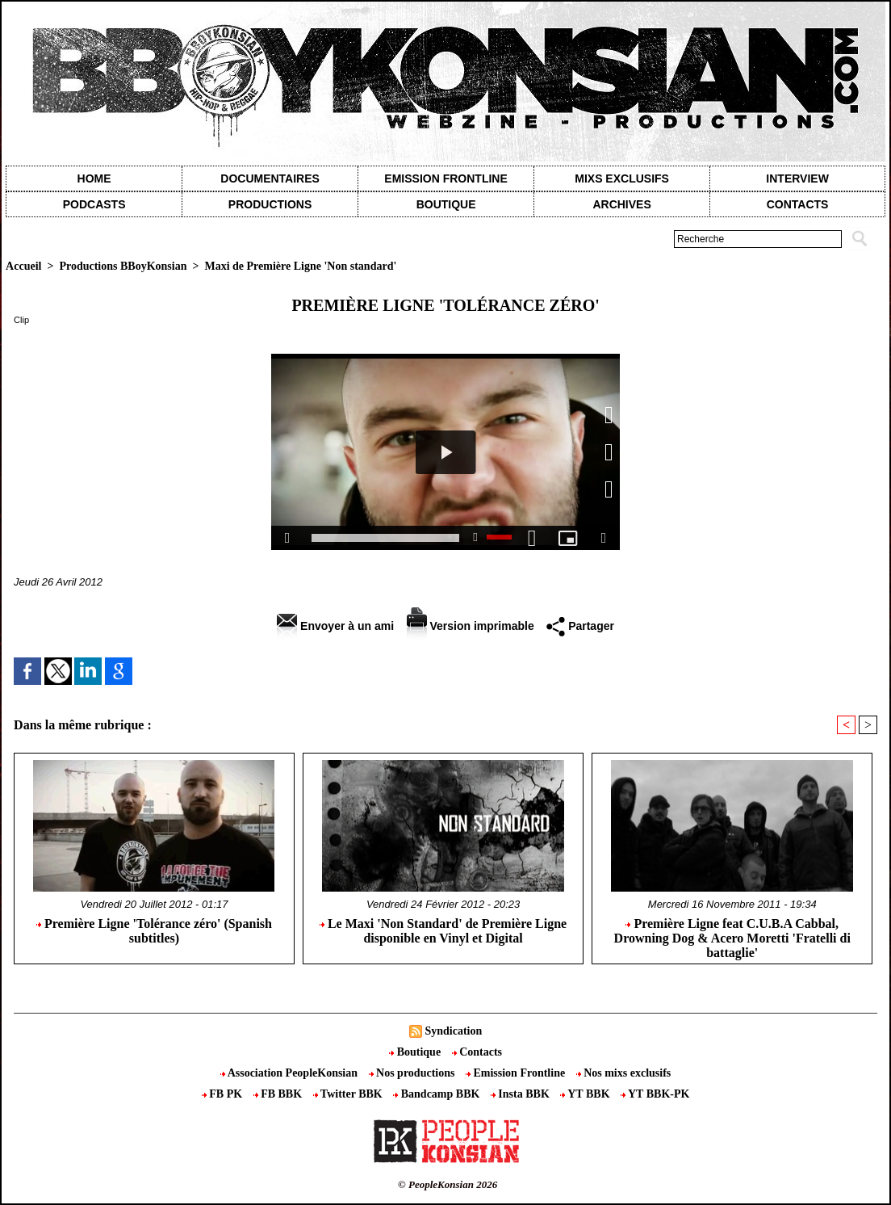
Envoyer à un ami (335, 625)
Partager (580, 625)
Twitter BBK (349, 1094)
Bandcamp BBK (438, 1094)
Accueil (23, 266)
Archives (621, 204)
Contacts (477, 1052)
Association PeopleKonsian (290, 1073)
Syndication (453, 1031)
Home (94, 178)
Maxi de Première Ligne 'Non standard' (300, 266)
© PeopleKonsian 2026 (447, 1184)
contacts (798, 204)
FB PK (223, 1094)
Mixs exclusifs (622, 178)
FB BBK (279, 1094)
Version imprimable (470, 625)
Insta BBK (521, 1094)
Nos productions (413, 1073)
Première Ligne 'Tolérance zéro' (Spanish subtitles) (154, 931)
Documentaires (270, 178)
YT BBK (586, 1094)
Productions (270, 204)
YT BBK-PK (655, 1094)
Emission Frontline (445, 178)
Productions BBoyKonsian (122, 266)
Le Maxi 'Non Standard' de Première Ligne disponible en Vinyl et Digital (443, 931)
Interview (797, 178)
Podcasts (94, 204)
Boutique (446, 204)
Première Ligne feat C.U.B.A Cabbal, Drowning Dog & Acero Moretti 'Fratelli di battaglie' (732, 937)
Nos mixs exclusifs (623, 1073)
